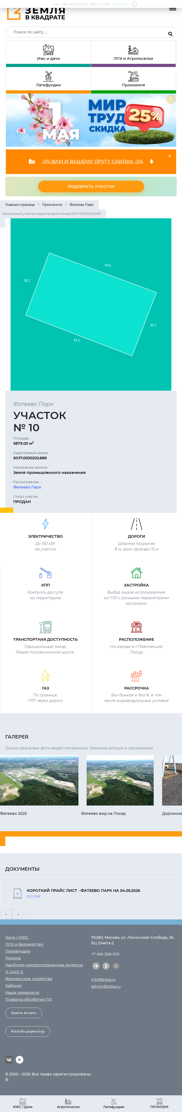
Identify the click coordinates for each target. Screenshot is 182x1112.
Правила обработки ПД (28, 999)
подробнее (120, 4)
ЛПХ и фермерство (24, 944)
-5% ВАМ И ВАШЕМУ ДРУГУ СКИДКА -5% (92, 161)
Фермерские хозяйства (28, 978)
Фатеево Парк (82, 205)
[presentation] (6, 914)
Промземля (52, 205)
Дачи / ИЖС (16, 937)
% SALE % (14, 971)
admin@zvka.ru (106, 986)
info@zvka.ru (103, 979)
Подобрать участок (91, 186)
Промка (13, 958)
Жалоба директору (28, 1031)
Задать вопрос (24, 1013)
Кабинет (13, 985)
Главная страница (20, 205)
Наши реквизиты (22, 992)
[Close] (171, 99)
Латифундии (17, 951)
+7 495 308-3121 (105, 954)
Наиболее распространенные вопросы (44, 965)
